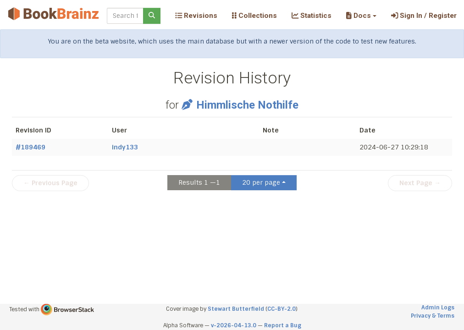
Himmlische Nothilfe (240, 105)
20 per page (261, 182)
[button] (361, 15)
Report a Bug (282, 325)
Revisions (196, 15)
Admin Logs (437, 307)
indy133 (125, 147)
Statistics (311, 15)
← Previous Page (50, 183)
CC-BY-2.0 (281, 309)
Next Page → (420, 183)
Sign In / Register (424, 15)
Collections (254, 15)
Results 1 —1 (199, 182)
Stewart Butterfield (236, 309)
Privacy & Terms (432, 315)
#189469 (30, 147)
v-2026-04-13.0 (233, 325)
